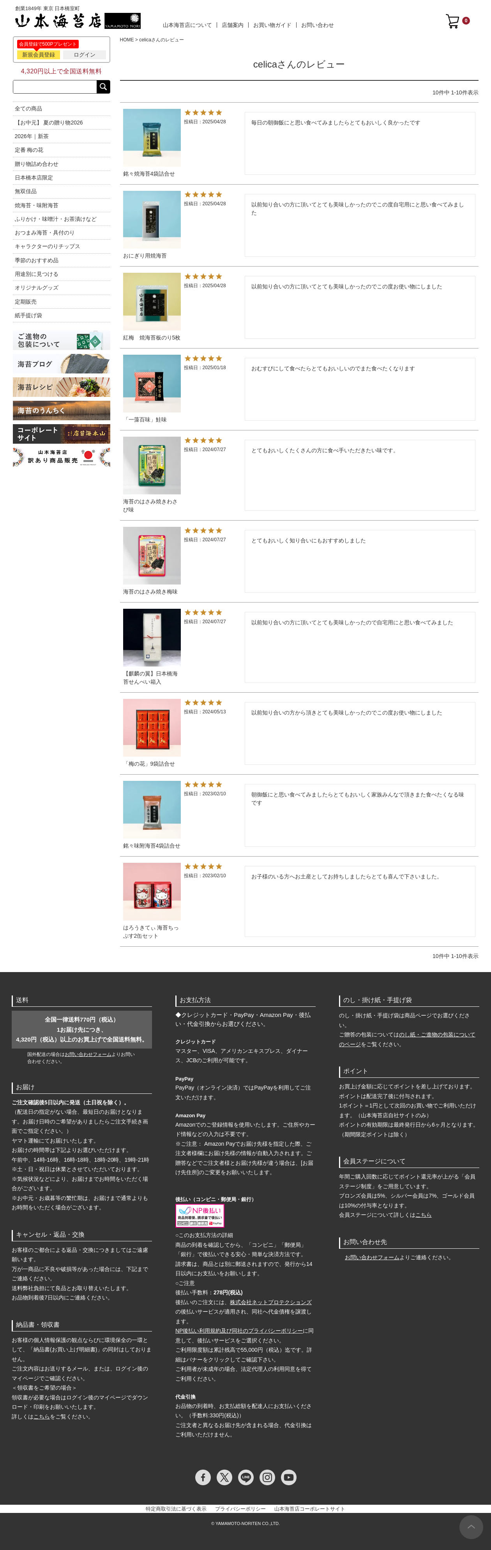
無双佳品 (26, 191)
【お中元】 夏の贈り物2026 (49, 122)
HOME (127, 40)
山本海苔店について (187, 25)
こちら (42, 1416)
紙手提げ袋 (28, 315)
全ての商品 (28, 108)
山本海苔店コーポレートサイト (309, 1508)
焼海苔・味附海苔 (36, 205)
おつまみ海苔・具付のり (45, 232)
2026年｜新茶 (32, 136)
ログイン (84, 55)
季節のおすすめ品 (36, 260)
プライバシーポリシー (240, 1508)
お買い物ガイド (272, 25)
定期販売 (26, 302)
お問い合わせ (317, 25)
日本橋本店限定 (34, 177)
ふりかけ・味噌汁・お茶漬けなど (56, 219)
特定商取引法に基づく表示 (176, 1508)
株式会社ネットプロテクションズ (271, 1302)
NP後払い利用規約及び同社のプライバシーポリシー (239, 1331)
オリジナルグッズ (36, 287)
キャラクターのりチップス (47, 246)
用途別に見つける (36, 274)
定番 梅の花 (29, 150)
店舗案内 (233, 25)
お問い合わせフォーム (88, 1054)
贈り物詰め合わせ (36, 164)
